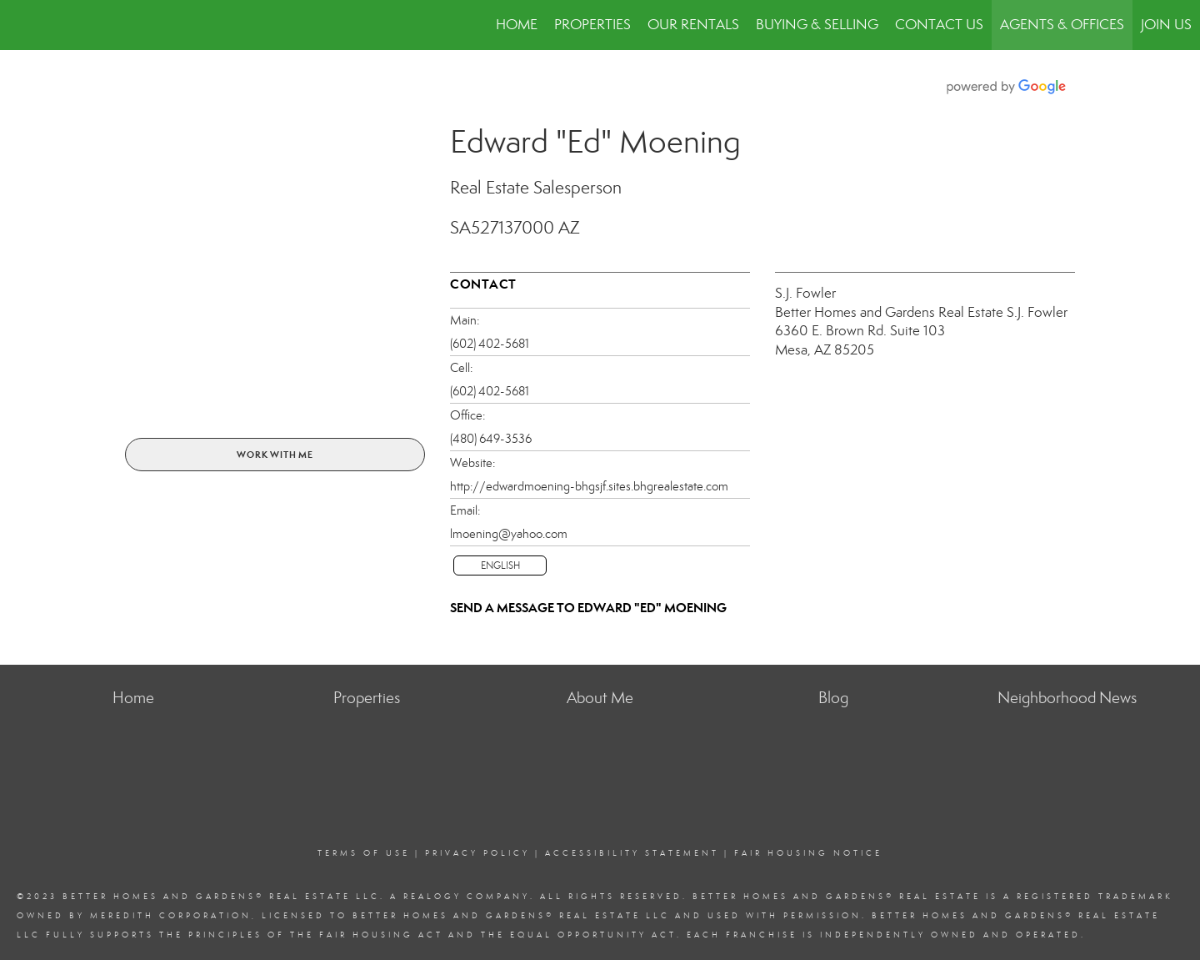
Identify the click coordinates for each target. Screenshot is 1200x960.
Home (517, 24)
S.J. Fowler (805, 293)
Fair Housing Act (381, 935)
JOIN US (1166, 24)
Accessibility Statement (632, 853)
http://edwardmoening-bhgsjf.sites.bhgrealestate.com (589, 486)
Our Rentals (693, 24)
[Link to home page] (21, 25)
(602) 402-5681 (489, 343)
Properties (592, 24)
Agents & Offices (1062, 24)
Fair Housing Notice (808, 853)
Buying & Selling (817, 24)
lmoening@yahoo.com (509, 533)
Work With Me (275, 454)
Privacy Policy (477, 853)
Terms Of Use (364, 853)
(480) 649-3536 (491, 438)
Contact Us (939, 24)
